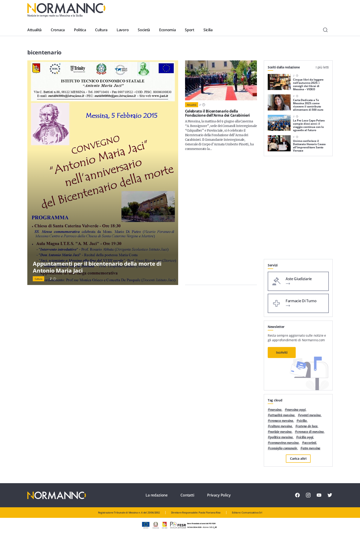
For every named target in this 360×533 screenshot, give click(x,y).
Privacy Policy (219, 495)
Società (144, 29)
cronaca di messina (310, 432)
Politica (80, 29)
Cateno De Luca (308, 426)
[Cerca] (325, 30)
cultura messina (281, 426)
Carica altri (298, 458)
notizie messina (281, 432)
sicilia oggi (305, 437)
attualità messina (282, 415)
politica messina (281, 437)
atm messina (312, 448)
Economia (167, 29)
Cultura (101, 29)
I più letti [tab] (322, 67)
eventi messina (310, 415)
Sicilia (208, 29)
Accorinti (310, 443)
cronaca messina (281, 421)
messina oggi (296, 410)
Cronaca (58, 29)
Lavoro (123, 29)
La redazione (157, 495)
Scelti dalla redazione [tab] (284, 67)
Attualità (34, 29)
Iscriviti (281, 352)
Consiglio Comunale (283, 448)
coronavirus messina (284, 443)
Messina (275, 410)
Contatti (187, 495)
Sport (189, 29)
